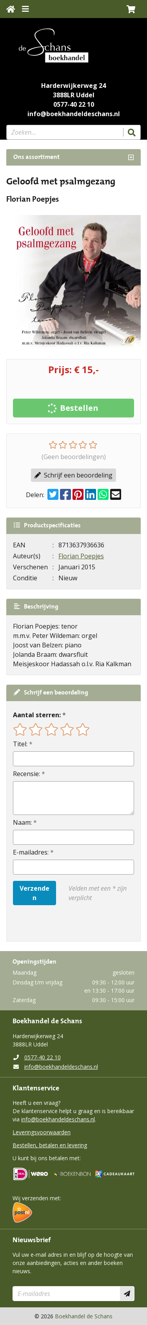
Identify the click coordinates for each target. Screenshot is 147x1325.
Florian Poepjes (81, 556)
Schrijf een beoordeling (73, 475)
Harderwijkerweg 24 (73, 85)
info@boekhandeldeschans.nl (73, 113)
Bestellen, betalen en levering (50, 1145)
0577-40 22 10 (73, 104)
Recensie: (26, 773)
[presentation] (63, 923)
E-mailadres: (31, 852)
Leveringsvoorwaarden (42, 1132)
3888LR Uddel (73, 95)
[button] (131, 9)
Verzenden (34, 893)
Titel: (20, 744)
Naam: (22, 822)
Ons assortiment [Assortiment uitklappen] (36, 157)
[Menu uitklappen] (25, 9)
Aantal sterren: (37, 715)
